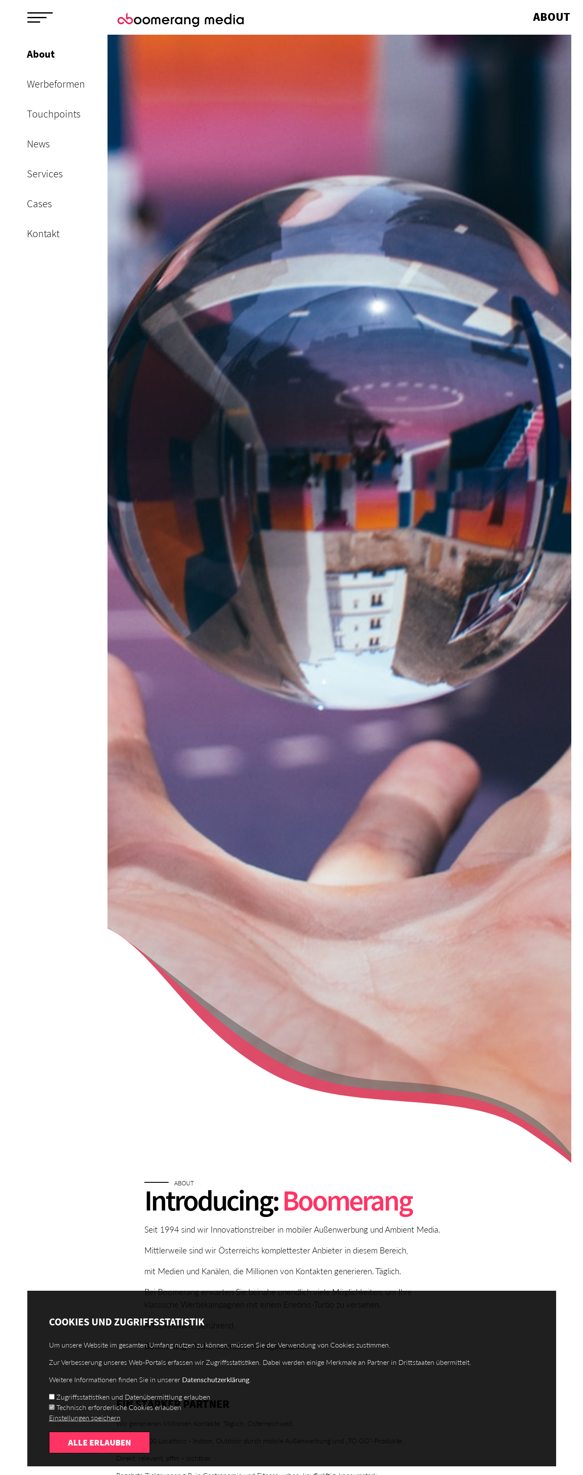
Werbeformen (56, 84)
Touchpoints (54, 114)
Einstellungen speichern (85, 1432)
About (41, 54)
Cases (39, 203)
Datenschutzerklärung (215, 1394)
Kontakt (43, 233)
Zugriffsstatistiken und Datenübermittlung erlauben (133, 1411)
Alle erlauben (99, 1456)
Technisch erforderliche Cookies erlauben (118, 1421)
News (38, 143)
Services (45, 173)
